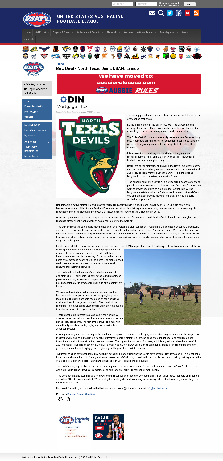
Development (169, 32)
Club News (90, 394)
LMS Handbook (32, 124)
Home (27, 32)
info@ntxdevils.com (157, 388)
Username (118, 4)
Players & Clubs (63, 32)
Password (142, 4)
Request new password (170, 5)
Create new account (169, 3)
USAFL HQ (42, 32)
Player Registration (34, 106)
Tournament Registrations (31, 148)
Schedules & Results (90, 32)
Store (185, 32)
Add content (36, 142)
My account (30, 135)
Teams (27, 101)
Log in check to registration (35, 90)
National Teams (146, 32)
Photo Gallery (31, 111)
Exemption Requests (35, 130)
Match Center (31, 156)
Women (128, 32)
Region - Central (75, 394)
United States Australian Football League (90, 19)
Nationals (113, 32)
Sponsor (28, 116)
